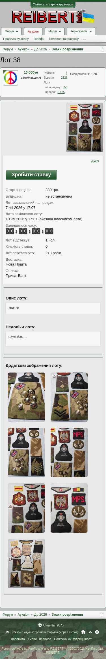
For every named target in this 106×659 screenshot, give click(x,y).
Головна (83, 632)
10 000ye (31, 72)
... (84, 38)
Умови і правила (39, 639)
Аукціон (33, 31)
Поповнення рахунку (64, 38)
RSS (97, 632)
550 (65, 87)
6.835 (61, 92)
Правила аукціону (16, 38)
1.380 (94, 74)
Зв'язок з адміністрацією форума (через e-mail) (45, 632)
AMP (95, 161)
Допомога (18, 639)
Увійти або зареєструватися (53, 4)
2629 (64, 77)
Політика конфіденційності (73, 639)
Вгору (90, 632)
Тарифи (38, 38)
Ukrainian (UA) (53, 625)
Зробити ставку (31, 174)
